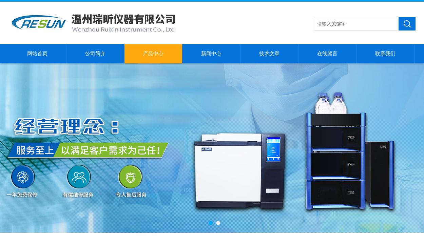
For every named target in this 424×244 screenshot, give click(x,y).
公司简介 (95, 53)
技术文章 (269, 53)
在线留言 (327, 53)
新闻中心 (211, 53)
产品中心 (153, 53)
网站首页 (37, 53)
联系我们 (385, 53)
